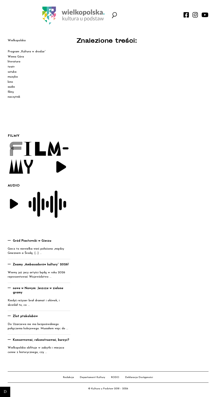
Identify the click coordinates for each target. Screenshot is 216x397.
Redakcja (68, 377)
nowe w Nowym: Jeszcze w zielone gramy (38, 290)
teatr (11, 66)
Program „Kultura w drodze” (27, 51)
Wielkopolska (17, 40)
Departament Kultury (92, 377)
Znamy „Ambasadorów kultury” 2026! (41, 264)
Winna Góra (16, 56)
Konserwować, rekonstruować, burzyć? (41, 340)
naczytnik (14, 97)
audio (11, 86)
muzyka (13, 76)
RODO (115, 377)
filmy (11, 92)
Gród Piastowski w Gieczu (32, 241)
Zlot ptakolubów (25, 316)
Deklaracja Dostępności (139, 377)
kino (10, 82)
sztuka (12, 72)
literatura (14, 61)
